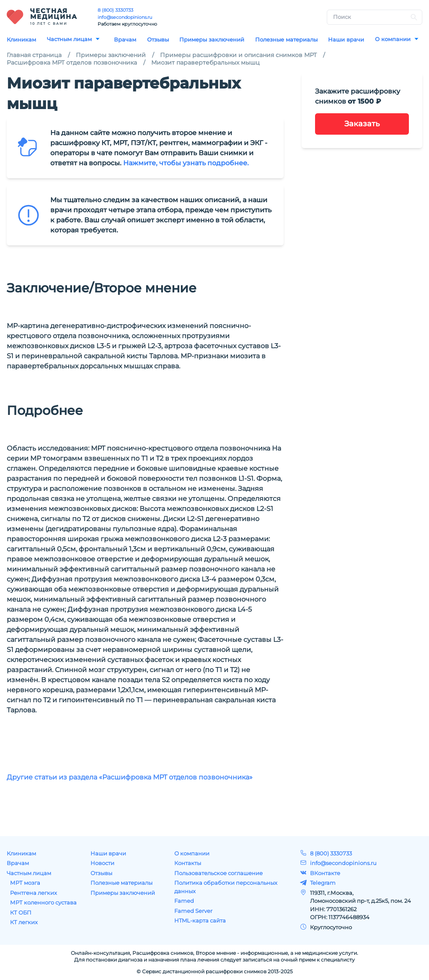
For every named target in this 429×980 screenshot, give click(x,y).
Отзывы (158, 39)
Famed (184, 900)
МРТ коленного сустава (43, 902)
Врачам (125, 39)
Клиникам (21, 39)
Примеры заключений (211, 39)
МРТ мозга (25, 882)
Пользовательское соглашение (218, 873)
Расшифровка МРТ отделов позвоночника (72, 62)
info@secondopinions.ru (125, 17)
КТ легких (24, 922)
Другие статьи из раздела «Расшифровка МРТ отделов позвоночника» (130, 777)
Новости (102, 863)
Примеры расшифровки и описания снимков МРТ (238, 55)
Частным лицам (69, 39)
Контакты (187, 863)
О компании (393, 39)
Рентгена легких (33, 892)
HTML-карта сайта (200, 920)
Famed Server (193, 910)
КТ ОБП (20, 912)
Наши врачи (346, 39)
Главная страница (34, 55)
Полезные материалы (286, 39)
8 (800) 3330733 (115, 10)
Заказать (362, 123)
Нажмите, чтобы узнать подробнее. (186, 163)
